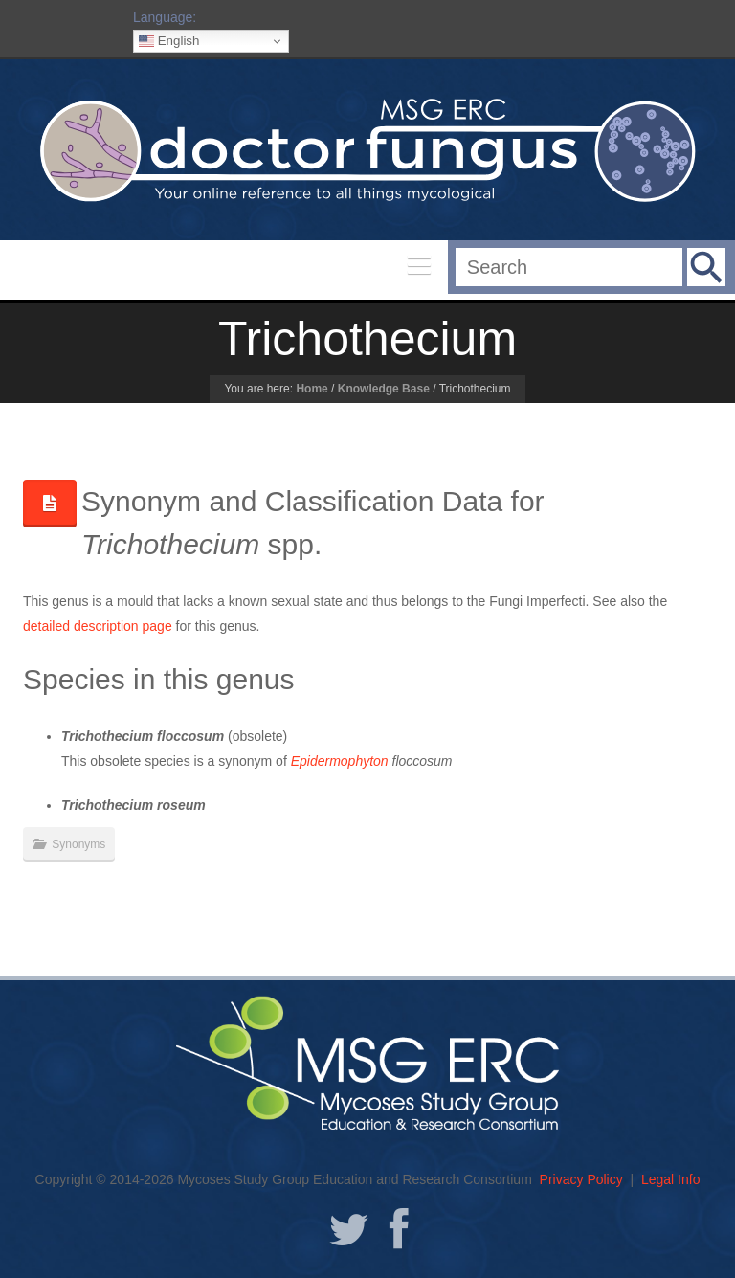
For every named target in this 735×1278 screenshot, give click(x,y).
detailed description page (97, 626)
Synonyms (78, 844)
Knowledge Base (384, 388)
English (169, 41)
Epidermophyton (340, 761)
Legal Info (671, 1179)
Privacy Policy (581, 1179)
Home (311, 388)
